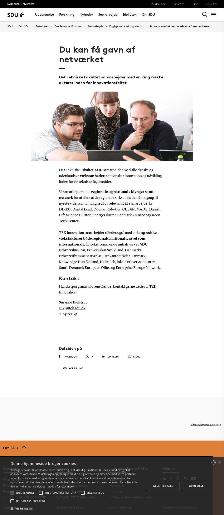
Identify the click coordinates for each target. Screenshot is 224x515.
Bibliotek (130, 14)
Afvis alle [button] (196, 485)
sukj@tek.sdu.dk (72, 308)
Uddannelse (44, 14)
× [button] (219, 462)
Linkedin (110, 356)
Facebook (68, 356)
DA (208, 3)
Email (134, 356)
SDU (10, 26)
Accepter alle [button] (163, 486)
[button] (12, 493)
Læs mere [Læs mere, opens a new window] (68, 486)
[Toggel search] (204, 14)
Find (195, 4)
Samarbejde (108, 14)
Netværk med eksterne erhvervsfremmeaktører (179, 26)
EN (215, 3)
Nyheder (86, 14)
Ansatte (179, 4)
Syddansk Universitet (21, 3)
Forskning (66, 14)
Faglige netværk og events (126, 26)
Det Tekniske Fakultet (68, 26)
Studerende (158, 4)
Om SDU (148, 14)
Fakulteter (42, 26)
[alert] (112, 486)
